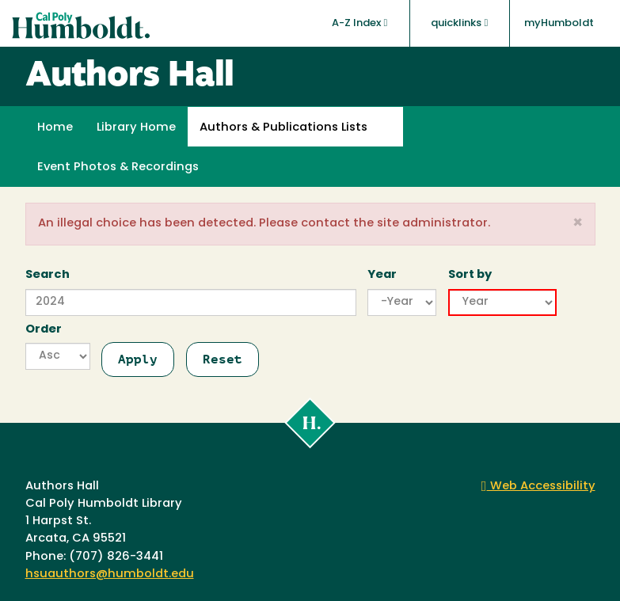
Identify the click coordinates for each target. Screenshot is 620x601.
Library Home (136, 128)
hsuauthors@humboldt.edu (109, 574)
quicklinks (459, 23)
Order (43, 330)
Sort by (470, 275)
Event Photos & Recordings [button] (118, 167)
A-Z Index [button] (359, 23)
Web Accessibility (538, 487)
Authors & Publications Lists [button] (283, 128)
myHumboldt (559, 23)
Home (55, 128)
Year (382, 275)
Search (47, 275)
